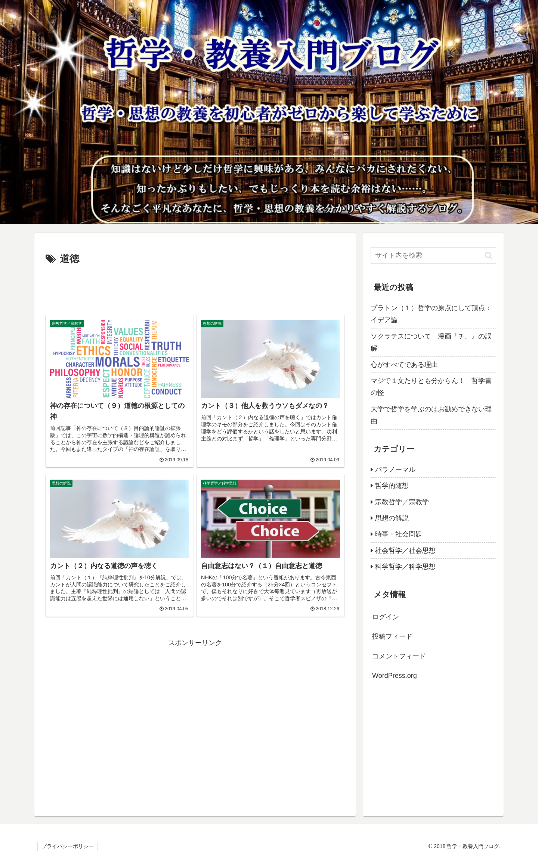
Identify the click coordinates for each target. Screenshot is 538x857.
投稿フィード (392, 636)
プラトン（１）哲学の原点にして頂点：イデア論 (431, 314)
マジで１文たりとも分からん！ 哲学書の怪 (431, 386)
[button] (488, 255)
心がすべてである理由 (404, 364)
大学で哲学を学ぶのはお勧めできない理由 (431, 415)
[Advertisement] (195, 288)
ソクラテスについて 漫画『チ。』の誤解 (431, 342)
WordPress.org (394, 675)
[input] (433, 255)
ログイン (385, 617)
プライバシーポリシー (67, 846)
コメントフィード (399, 656)
